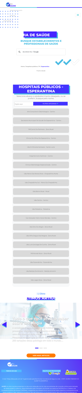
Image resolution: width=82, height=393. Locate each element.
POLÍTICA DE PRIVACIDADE (51, 371)
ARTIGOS (12, 16)
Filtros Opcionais (50, 104)
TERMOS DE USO (11, 371)
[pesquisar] (41, 52)
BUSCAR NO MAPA (16, 10)
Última (42, 293)
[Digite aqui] (24, 104)
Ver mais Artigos (41, 355)
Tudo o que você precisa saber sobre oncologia (40, 321)
